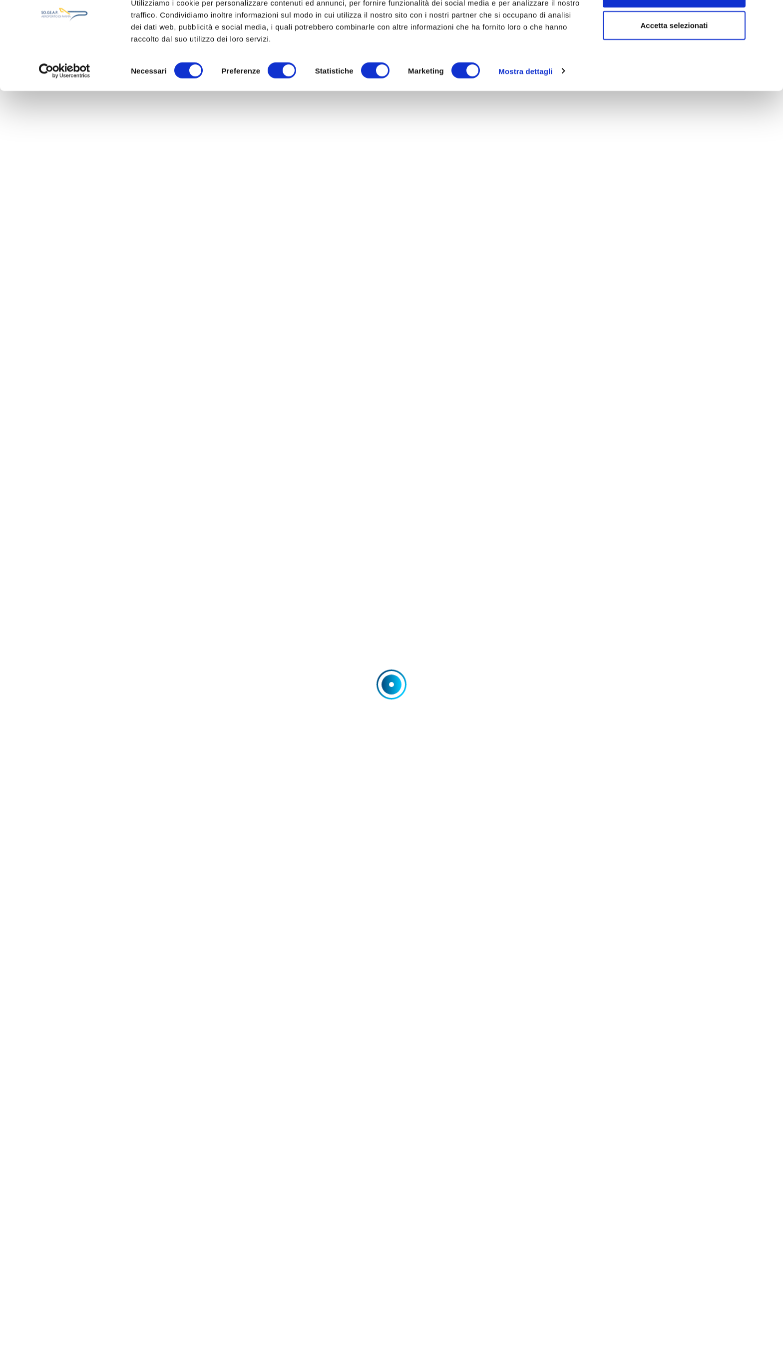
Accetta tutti (674, 26)
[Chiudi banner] (767, 15)
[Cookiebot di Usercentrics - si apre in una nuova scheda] (64, 104)
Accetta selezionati (674, 59)
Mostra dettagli (525, 104)
